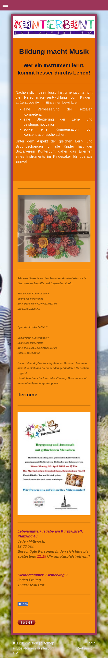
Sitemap (47, 643)
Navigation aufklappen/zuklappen (54, 5)
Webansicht (86, 648)
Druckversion (26, 643)
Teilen (23, 604)
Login (91, 643)
